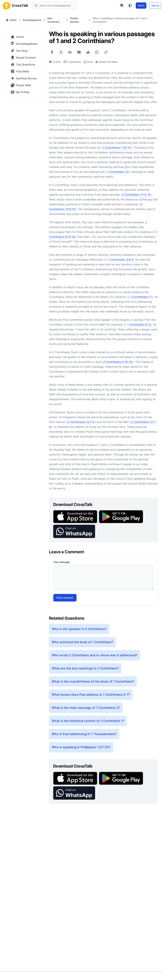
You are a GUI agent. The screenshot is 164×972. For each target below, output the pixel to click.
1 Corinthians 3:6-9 (120, 259)
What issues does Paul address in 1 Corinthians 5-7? (91, 694)
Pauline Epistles (74, 20)
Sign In (141, 5)
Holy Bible (20, 71)
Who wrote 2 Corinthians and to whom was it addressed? (94, 655)
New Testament (53, 20)
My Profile (20, 92)
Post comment (65, 597)
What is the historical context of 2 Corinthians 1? (88, 721)
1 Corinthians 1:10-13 (117, 147)
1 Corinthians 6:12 (139, 324)
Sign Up (155, 5)
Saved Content (23, 57)
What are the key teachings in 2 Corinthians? (85, 668)
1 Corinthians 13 (117, 171)
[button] (74, 531)
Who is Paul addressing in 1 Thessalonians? (84, 734)
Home (11, 19)
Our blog (19, 51)
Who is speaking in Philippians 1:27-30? (81, 747)
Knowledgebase (32, 19)
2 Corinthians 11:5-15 (136, 194)
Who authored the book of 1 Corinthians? (82, 642)
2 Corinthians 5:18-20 (117, 362)
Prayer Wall (21, 85)
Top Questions (23, 64)
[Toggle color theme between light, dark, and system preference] (130, 5)
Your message (61, 562)
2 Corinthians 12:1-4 (80, 422)
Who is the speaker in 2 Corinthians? (79, 629)
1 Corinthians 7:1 (142, 297)
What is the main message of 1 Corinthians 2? (86, 708)
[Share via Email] (79, 52)
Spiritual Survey (24, 78)
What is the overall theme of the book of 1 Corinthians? (93, 681)
